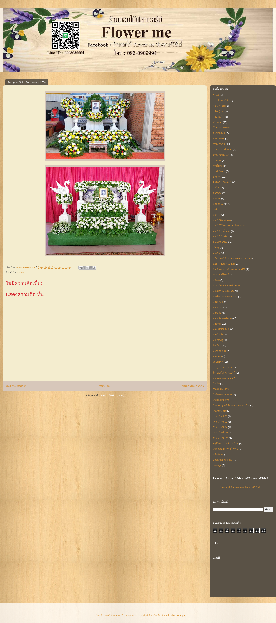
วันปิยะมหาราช (221, 389)
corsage (217, 465)
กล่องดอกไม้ (219, 106)
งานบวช (217, 160)
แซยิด (216, 209)
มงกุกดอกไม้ (219, 351)
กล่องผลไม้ (218, 116)
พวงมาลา (218, 307)
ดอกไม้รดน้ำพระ (221, 231)
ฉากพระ (217, 193)
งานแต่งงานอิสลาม (222, 149)
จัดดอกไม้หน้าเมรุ (222, 182)
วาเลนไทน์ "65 (220, 432)
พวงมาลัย (218, 301)
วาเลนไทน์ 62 (220, 421)
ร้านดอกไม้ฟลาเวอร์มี (224, 372)
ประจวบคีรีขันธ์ (221, 274)
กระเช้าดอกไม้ (220, 100)
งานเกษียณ (218, 138)
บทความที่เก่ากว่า (193, 386)
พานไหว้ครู (219, 334)
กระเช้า (217, 95)
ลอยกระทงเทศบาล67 (224, 378)
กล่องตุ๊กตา (218, 111)
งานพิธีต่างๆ (219, 171)
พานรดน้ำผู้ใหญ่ (221, 329)
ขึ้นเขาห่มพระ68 (221, 127)
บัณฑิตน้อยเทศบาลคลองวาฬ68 (229, 269)
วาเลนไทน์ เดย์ (220, 438)
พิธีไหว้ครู (218, 340)
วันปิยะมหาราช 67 (222, 394)
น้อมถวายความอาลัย (224, 263)
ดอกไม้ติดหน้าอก (222, 220)
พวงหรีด (217, 313)
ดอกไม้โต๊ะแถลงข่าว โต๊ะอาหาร (229, 225)
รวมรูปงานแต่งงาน (222, 367)
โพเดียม (217, 345)
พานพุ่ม (217, 323)
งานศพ (20, 272)
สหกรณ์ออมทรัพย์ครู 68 (225, 448)
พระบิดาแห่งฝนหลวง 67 (225, 296)
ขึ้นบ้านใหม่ (219, 133)
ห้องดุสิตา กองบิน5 (222, 460)
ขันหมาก (217, 122)
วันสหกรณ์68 (220, 410)
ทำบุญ (216, 247)
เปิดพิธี (216, 280)
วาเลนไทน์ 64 (220, 427)
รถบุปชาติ (218, 361)
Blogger (181, 615)
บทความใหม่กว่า (16, 386)
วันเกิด (216, 383)
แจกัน (216, 187)
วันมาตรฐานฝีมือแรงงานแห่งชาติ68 (231, 405)
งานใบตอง (218, 165)
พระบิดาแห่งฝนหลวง (223, 291)
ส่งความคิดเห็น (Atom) (112, 395)
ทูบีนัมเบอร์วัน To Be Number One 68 (232, 258)
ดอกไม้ (216, 214)
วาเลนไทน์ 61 (220, 416)
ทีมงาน (216, 253)
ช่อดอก (216, 198)
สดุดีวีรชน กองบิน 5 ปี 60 (225, 443)
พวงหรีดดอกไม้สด (222, 318)
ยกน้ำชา (217, 356)
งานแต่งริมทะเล (221, 154)
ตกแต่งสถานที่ (220, 242)
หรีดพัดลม (218, 454)
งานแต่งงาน (219, 144)
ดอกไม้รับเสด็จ (220, 236)
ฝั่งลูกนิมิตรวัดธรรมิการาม (226, 285)
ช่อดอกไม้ (218, 204)
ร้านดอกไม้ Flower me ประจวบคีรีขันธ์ (240, 487)
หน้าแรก (104, 386)
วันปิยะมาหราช (221, 400)
